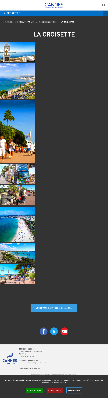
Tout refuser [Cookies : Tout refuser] (54, 390)
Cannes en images (47, 22)
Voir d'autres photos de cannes (54, 308)
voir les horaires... (34, 368)
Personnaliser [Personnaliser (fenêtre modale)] (74, 390)
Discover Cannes (25, 22)
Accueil (8, 22)
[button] (64, 331)
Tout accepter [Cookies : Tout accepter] (34, 390)
